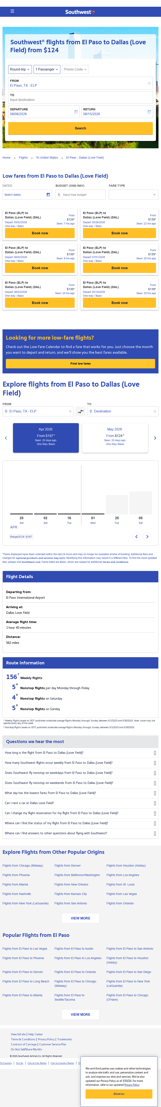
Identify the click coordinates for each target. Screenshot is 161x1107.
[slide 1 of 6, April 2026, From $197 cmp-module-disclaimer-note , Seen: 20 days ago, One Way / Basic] (46, 438)
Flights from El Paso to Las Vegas (25, 948)
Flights (23, 157)
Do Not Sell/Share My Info (26, 1049)
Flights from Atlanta (15, 884)
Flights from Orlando (120, 903)
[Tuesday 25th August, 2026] (117, 504)
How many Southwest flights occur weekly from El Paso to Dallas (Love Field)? (80, 763)
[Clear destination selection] (155, 411)
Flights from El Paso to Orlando (75, 972)
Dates (7, 185)
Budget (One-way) (70, 185)
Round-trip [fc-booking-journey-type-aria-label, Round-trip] (18, 69)
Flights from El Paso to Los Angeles (78, 958)
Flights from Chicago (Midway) (23, 865)
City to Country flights (62, 1063)
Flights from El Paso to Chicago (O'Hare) (127, 997)
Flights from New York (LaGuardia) (26, 903)
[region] (119, 1081)
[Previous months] (6, 437)
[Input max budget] (82, 194)
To (12, 95)
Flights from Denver (68, 865)
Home (6, 157)
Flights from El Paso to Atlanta (22, 995)
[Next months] (155, 437)
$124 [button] (51, 50)
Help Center (35, 1034)
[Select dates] (27, 195)
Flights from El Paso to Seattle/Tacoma (69, 997)
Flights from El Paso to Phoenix (23, 958)
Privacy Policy (46, 1039)
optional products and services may (37, 558)
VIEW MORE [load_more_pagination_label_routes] (80, 918)
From (14, 80)
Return (89, 109)
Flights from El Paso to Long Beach (26, 981)
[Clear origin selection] (71, 411)
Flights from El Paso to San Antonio (129, 948)
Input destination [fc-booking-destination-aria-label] (22, 100)
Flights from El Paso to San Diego (128, 972)
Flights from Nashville (17, 894)
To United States (47, 157)
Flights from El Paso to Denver (23, 972)
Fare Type (117, 185)
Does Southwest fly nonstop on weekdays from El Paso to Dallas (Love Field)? (80, 773)
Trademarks (64, 1039)
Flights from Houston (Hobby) (126, 865)
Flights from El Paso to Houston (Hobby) (127, 960)
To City (19, 1063)
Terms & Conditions (23, 1039)
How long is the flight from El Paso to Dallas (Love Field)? (80, 753)
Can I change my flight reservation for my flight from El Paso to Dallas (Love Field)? (80, 813)
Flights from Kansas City (71, 894)
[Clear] (150, 83)
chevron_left (136, 536)
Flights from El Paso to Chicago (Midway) (75, 983)
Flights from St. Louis (120, 884)
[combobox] (38, 411)
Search (80, 128)
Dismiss (119, 1094)
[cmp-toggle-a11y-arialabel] (80, 411)
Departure (19, 109)
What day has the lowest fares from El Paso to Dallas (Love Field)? (80, 793)
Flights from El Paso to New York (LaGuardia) (128, 983)
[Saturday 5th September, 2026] (140, 503)
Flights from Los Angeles (122, 875)
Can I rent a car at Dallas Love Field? (80, 803)
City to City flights (37, 1063)
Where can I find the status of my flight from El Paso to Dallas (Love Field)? (80, 823)
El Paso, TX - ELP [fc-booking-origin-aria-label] (23, 85)
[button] (12, 11)
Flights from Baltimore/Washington (77, 875)
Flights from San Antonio (71, 903)
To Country (6, 1063)
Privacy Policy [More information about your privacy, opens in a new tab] (131, 1085)
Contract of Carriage (23, 1044)
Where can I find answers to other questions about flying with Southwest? (80, 833)
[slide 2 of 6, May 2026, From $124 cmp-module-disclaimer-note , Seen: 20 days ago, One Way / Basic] (115, 438)
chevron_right (147, 536)
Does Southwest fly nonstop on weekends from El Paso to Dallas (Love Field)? (80, 783)
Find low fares (80, 363)
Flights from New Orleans (71, 884)
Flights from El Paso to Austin (74, 948)
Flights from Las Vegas (121, 894)
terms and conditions (115, 562)
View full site (18, 1034)
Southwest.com (31, 562)
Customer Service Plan (52, 1044)
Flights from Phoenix (16, 875)
